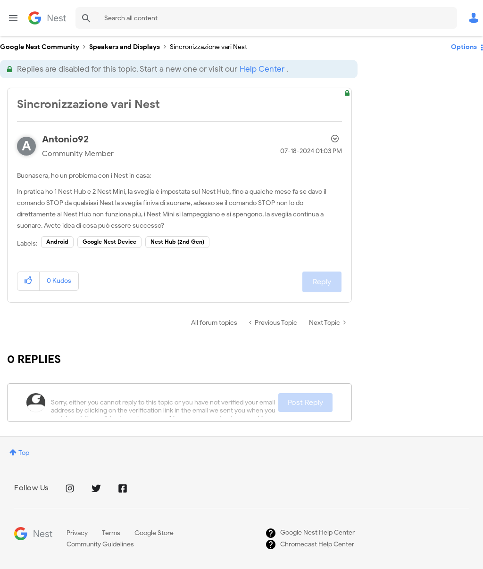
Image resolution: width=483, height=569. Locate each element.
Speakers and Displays (124, 47)
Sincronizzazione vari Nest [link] (208, 47)
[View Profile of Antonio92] (65, 139)
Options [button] (464, 47)
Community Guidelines (100, 544)
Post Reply (305, 402)
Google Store (154, 533)
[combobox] (266, 18)
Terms (111, 533)
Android (57, 241)
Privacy (77, 533)
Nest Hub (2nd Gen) (177, 241)
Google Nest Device (109, 241)
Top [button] (23, 453)
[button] (28, 281)
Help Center (262, 69)
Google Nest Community (47, 18)
